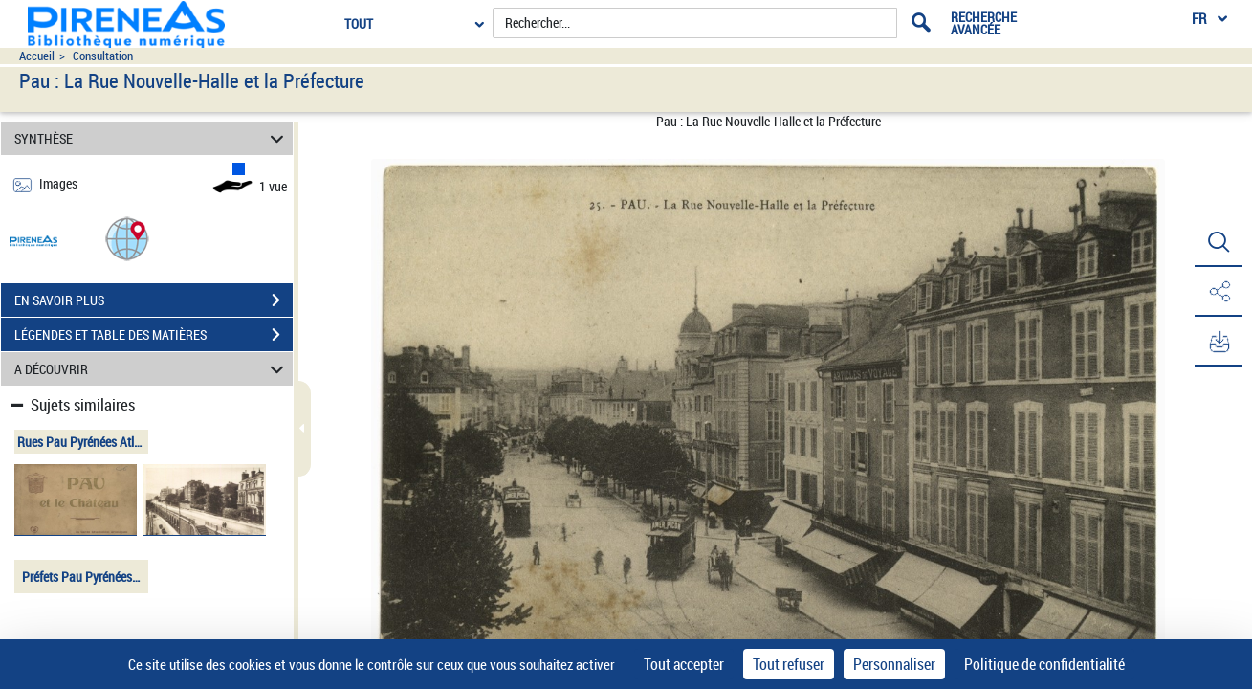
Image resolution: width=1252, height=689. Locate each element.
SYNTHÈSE (152, 138)
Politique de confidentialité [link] (1044, 664)
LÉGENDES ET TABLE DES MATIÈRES (153, 335)
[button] (127, 238)
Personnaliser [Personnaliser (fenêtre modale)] (894, 664)
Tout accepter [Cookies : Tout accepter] (684, 664)
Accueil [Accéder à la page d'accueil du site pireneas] (37, 56)
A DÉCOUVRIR (152, 369)
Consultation (103, 56)
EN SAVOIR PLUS (153, 300)
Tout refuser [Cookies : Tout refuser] (788, 664)
